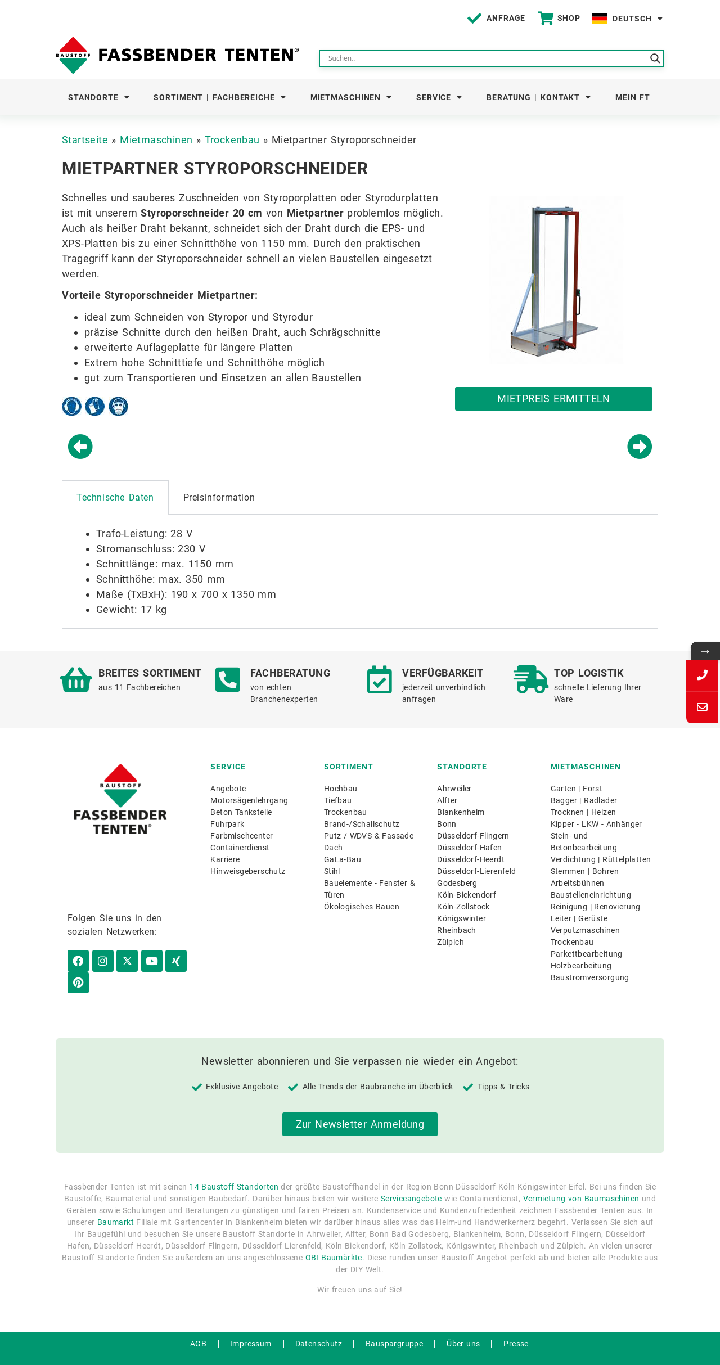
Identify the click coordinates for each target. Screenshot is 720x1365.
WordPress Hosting (338, 1351)
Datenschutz (318, 1322)
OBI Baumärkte (333, 1237)
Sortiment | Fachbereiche (220, 97)
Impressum (251, 1322)
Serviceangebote (411, 1178)
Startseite (85, 140)
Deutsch (638, 18)
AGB (198, 1322)
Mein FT (632, 97)
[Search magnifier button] (655, 58)
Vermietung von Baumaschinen (581, 1178)
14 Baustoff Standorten (234, 1166)
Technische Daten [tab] (115, 497)
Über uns (463, 1322)
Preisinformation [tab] (219, 497)
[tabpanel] (360, 572)
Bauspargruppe (394, 1322)
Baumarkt (115, 1201)
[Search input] (486, 58)
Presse (515, 1322)
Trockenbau (232, 140)
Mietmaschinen (351, 97)
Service (439, 97)
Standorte (98, 97)
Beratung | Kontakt (539, 97)
